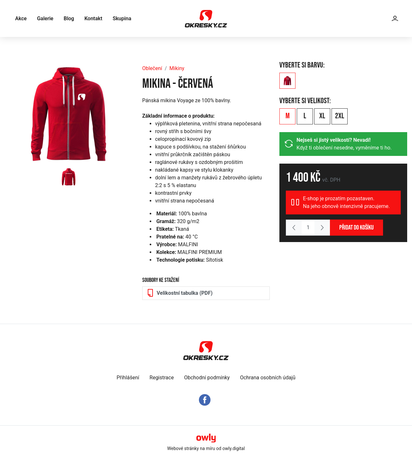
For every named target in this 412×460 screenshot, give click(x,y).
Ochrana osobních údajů (267, 377)
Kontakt (93, 18)
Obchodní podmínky (207, 377)
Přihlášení (128, 377)
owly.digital (233, 448)
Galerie (45, 18)
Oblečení (152, 68)
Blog (69, 18)
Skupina (122, 18)
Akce (21, 18)
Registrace (162, 377)
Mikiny (176, 68)
